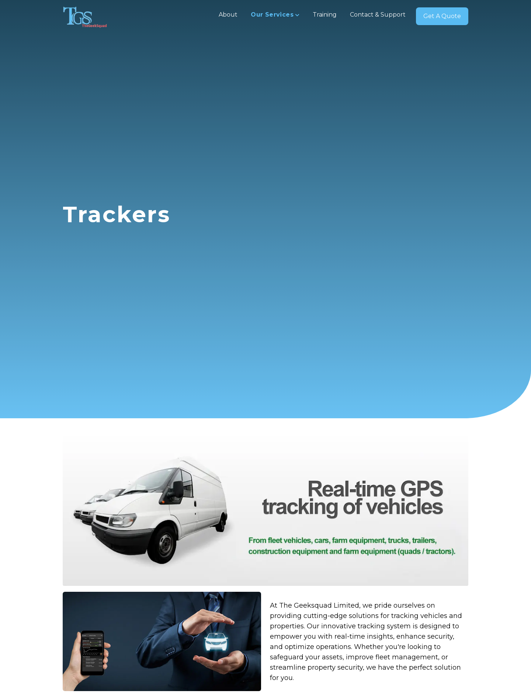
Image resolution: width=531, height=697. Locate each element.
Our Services (275, 14)
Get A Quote (442, 16)
